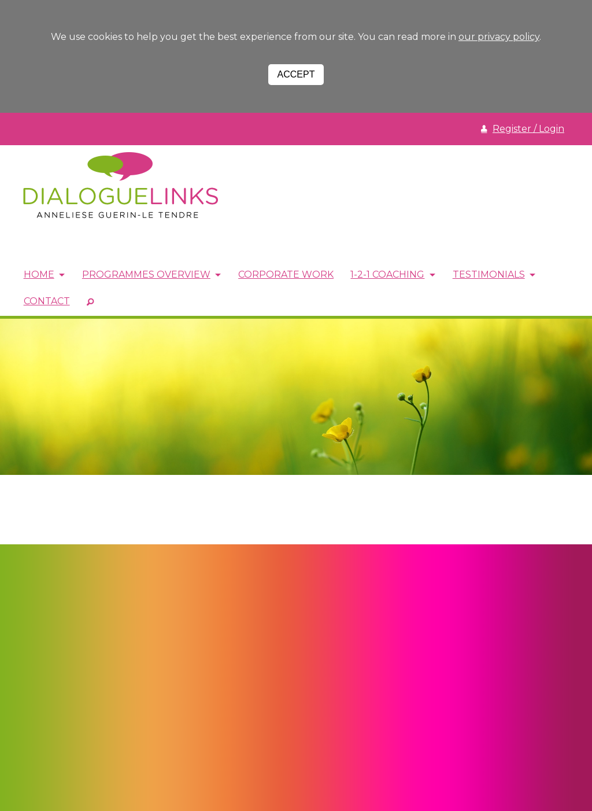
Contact (47, 301)
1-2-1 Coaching (390, 275)
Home (39, 275)
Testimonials (492, 275)
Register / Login (528, 128)
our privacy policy (498, 36)
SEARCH (91, 301)
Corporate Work (288, 275)
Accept (296, 74)
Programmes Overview (147, 275)
